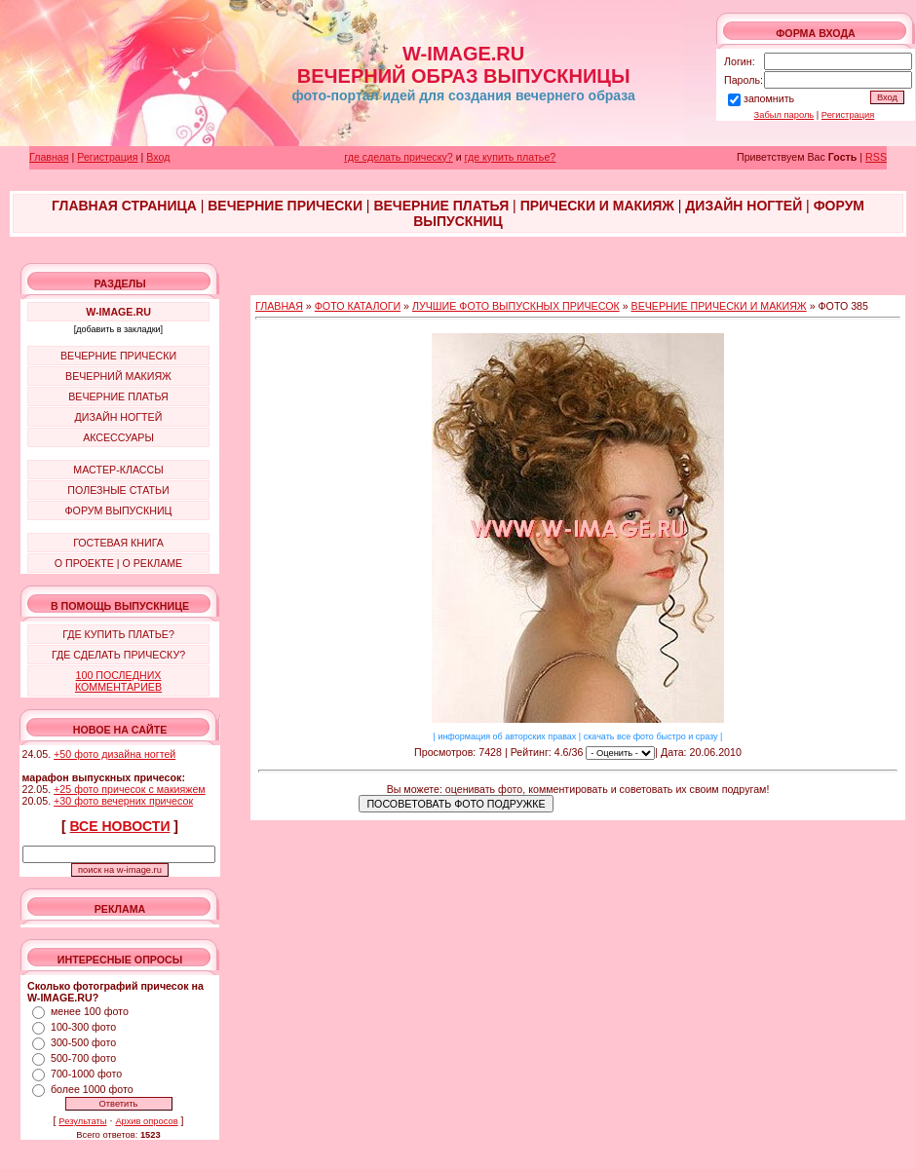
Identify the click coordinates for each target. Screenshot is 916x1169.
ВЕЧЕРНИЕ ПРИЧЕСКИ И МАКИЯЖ (719, 306)
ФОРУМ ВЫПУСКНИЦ (118, 510)
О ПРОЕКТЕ (84, 563)
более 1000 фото (92, 1089)
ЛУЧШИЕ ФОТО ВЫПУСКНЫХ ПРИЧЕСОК (516, 306)
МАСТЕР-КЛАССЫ (118, 469)
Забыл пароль (784, 115)
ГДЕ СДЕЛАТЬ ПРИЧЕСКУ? (118, 654)
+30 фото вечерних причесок (123, 801)
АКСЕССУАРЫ (118, 437)
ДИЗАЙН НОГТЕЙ (119, 417)
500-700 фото (83, 1058)
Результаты (82, 1121)
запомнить (769, 98)
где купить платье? (510, 157)
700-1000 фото (86, 1073)
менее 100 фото (90, 1011)
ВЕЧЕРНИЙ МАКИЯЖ (118, 376)
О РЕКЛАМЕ (152, 563)
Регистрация (848, 115)
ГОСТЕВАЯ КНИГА (118, 542)
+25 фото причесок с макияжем (130, 789)
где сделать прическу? (398, 157)
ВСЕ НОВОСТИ (120, 826)
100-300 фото (83, 1027)
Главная (49, 157)
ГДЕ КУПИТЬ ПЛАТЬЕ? (118, 634)
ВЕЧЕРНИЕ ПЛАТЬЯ (118, 396)
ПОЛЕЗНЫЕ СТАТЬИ (118, 490)
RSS (876, 157)
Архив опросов (146, 1121)
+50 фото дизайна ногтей (114, 754)
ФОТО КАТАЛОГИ (358, 306)
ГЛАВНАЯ (279, 306)
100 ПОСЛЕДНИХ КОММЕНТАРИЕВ (118, 681)
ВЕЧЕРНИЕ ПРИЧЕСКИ (118, 355)
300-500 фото (83, 1042)
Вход (158, 157)
